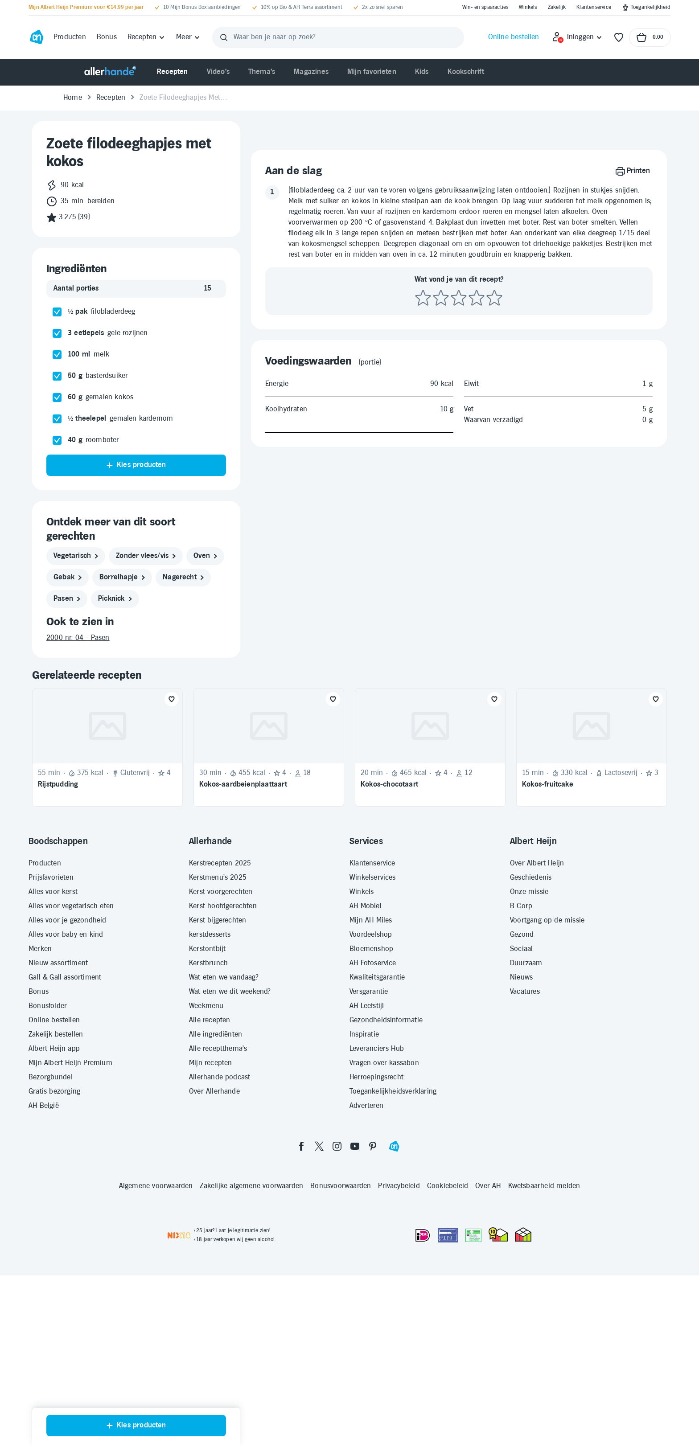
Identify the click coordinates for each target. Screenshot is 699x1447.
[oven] (205, 556)
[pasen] (66, 599)
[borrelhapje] (122, 577)
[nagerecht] (183, 577)
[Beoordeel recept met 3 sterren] (459, 598)
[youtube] (355, 1236)
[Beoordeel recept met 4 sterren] (476, 598)
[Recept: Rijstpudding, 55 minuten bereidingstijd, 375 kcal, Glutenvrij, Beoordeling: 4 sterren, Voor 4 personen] (107, 837)
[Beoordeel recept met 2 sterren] (441, 598)
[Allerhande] (110, 72)
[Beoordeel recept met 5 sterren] (494, 598)
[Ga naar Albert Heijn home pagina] (37, 37)
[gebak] (67, 577)
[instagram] (337, 1236)
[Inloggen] (577, 37)
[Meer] (188, 37)
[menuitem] (172, 72)
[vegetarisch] (75, 556)
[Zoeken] (223, 37)
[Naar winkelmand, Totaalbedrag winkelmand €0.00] (649, 37)
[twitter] (319, 1236)
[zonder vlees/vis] (146, 556)
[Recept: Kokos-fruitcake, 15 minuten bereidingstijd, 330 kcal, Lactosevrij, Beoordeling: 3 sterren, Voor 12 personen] (591, 837)
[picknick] (115, 599)
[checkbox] (57, 312)
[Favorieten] (619, 37)
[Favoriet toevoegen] (171, 789)
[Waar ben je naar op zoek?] (338, 37)
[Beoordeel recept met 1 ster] (423, 598)
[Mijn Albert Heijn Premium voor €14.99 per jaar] (86, 7)
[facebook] (301, 1236)
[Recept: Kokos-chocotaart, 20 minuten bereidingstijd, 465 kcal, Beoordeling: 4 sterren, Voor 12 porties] (430, 837)
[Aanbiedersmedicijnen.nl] (473, 1325)
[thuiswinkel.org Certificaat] (498, 1324)
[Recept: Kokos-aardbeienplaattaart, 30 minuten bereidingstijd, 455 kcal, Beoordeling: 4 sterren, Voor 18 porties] (268, 837)
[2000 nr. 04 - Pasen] (136, 638)
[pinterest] (372, 1236)
